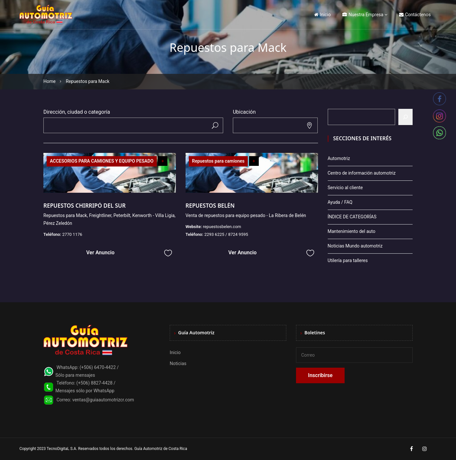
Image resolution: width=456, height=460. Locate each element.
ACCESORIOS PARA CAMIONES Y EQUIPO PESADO (102, 161)
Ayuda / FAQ (340, 202)
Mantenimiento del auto (351, 231)
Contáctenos (415, 14)
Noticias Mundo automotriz (355, 245)
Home (49, 81)
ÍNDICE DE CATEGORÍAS (352, 216)
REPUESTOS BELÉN (210, 205)
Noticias (178, 363)
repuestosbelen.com (222, 226)
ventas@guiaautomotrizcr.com (103, 399)
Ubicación (244, 112)
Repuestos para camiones (218, 161)
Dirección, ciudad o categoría (76, 112)
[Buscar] (405, 117)
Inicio (322, 14)
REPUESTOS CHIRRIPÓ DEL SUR (84, 205)
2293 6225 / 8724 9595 (226, 234)
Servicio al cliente (345, 187)
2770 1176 (72, 234)
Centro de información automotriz (362, 173)
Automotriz (339, 158)
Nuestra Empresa (362, 14)
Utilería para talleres (348, 260)
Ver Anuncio (100, 252)
